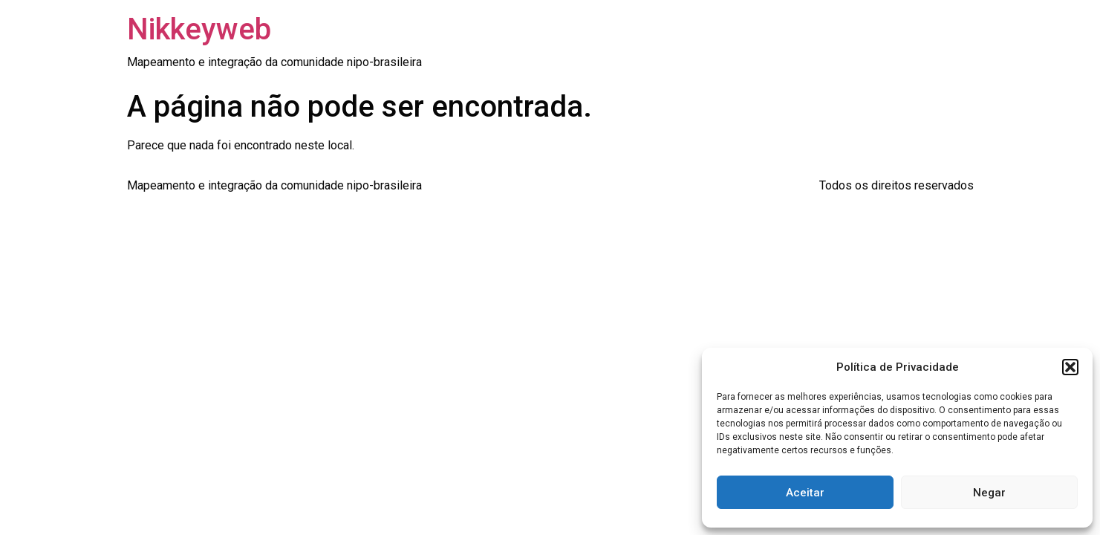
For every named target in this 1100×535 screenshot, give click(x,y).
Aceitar (805, 492)
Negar (989, 492)
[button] (1070, 367)
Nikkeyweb (199, 29)
